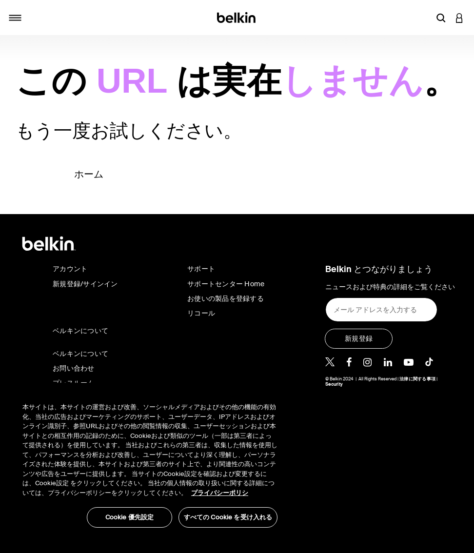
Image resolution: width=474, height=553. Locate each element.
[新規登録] (359, 339)
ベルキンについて (80, 353)
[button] (441, 17)
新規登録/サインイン (85, 283)
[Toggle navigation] (15, 17)
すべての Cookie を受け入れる (228, 517)
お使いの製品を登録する (225, 298)
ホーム (89, 174)
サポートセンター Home (225, 283)
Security (333, 384)
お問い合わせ (74, 368)
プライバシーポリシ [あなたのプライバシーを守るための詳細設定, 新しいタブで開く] (219, 493)
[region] (150, 460)
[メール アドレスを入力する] (381, 309)
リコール (201, 313)
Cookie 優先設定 (129, 517)
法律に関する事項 (417, 379)
